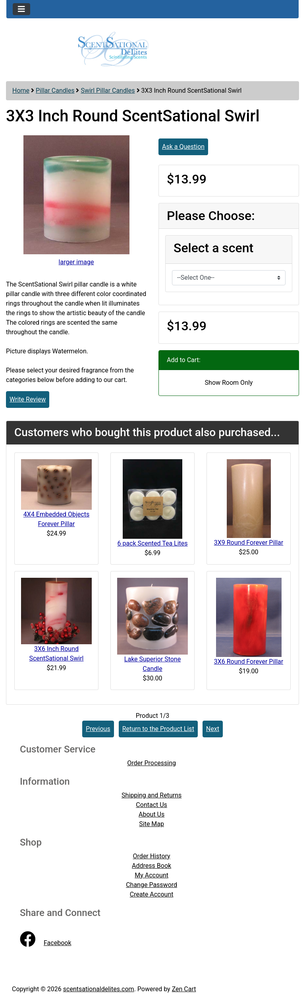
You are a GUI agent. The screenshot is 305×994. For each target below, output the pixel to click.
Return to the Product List (158, 729)
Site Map (151, 824)
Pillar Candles (55, 90)
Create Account (152, 894)
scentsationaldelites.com (98, 989)
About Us (151, 814)
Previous (98, 729)
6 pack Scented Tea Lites (152, 543)
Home (20, 90)
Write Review (28, 399)
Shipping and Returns (151, 795)
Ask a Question (183, 146)
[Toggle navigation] (21, 9)
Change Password (151, 885)
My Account (151, 875)
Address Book (151, 865)
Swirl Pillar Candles (108, 90)
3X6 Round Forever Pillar (249, 661)
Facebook (45, 943)
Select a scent (213, 247)
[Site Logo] (152, 48)
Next (212, 729)
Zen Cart (184, 989)
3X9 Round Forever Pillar (249, 542)
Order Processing (151, 763)
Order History (151, 856)
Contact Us (151, 805)
